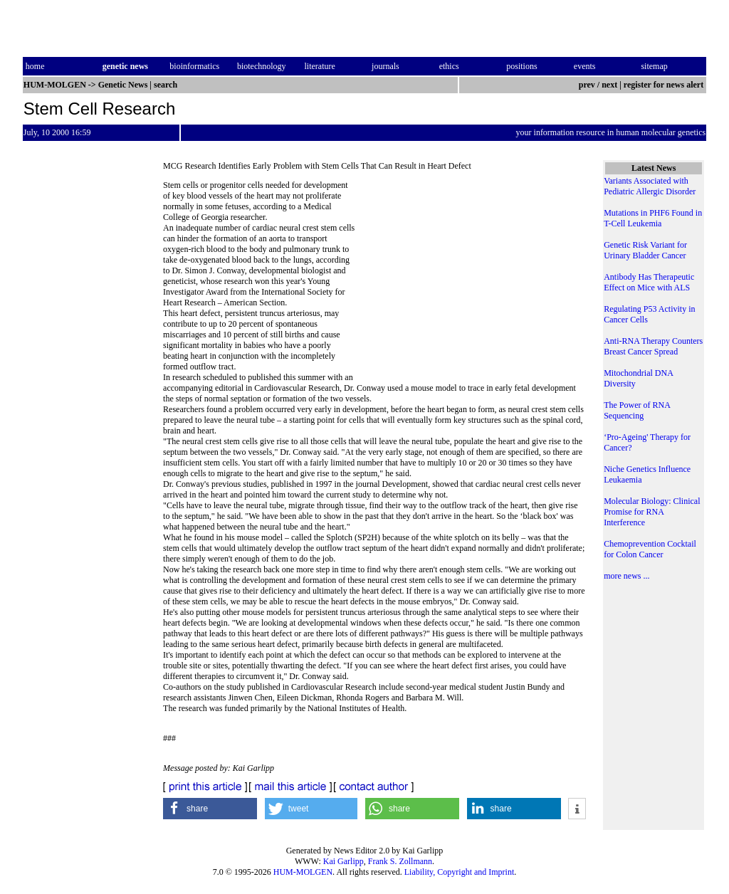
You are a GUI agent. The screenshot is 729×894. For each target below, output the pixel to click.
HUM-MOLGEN (302, 872)
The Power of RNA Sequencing (637, 410)
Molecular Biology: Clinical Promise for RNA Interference (652, 511)
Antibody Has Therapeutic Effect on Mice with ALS (649, 282)
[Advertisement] (470, 278)
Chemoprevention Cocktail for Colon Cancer (650, 549)
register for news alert (665, 85)
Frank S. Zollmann (400, 861)
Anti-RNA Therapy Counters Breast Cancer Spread (653, 346)
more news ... (626, 576)
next (609, 85)
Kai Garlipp (343, 861)
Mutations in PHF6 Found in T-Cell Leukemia (653, 218)
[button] (210, 808)
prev (587, 85)
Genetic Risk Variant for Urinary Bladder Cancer (645, 250)
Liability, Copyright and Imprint (459, 872)
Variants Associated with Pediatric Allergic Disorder (650, 186)
